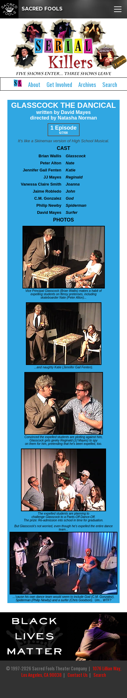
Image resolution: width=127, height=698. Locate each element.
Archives (87, 84)
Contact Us (78, 675)
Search (109, 84)
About (34, 84)
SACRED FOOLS (31, 9)
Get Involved (59, 84)
